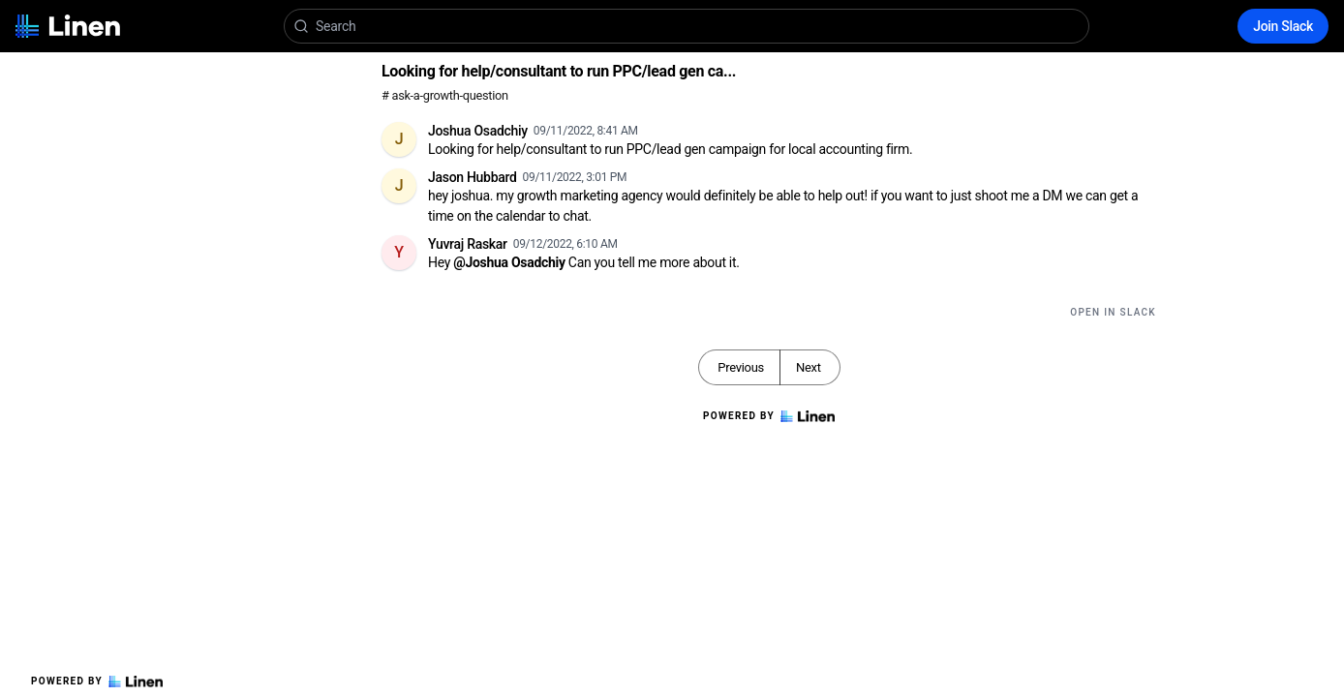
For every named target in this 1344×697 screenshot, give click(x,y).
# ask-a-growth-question (445, 95)
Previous (741, 367)
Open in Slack (1113, 312)
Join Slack (1283, 26)
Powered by (97, 681)
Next (808, 367)
